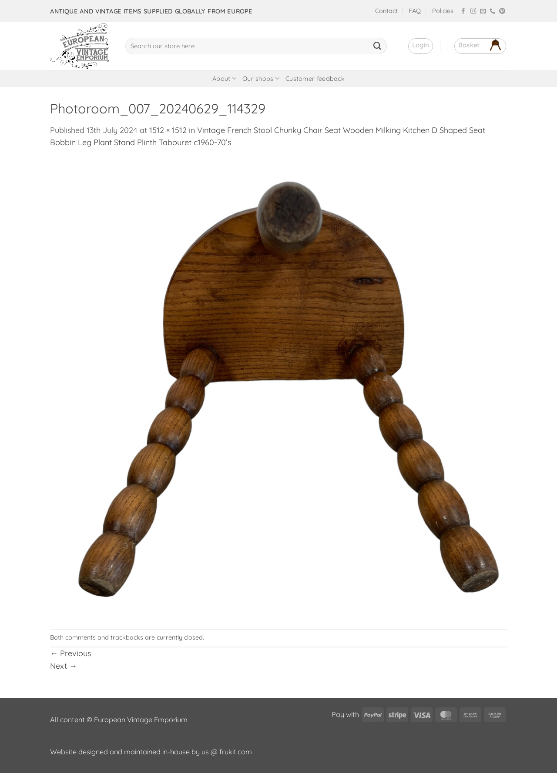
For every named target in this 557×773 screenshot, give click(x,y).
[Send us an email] (483, 11)
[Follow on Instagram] (473, 11)
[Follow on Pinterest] (502, 11)
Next (63, 666)
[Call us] (493, 11)
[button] (420, 46)
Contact (386, 11)
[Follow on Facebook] (463, 11)
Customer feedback (315, 79)
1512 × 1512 (168, 130)
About (224, 78)
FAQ (415, 11)
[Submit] (377, 46)
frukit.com (235, 751)
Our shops (260, 78)
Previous (70, 653)
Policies (442, 11)
